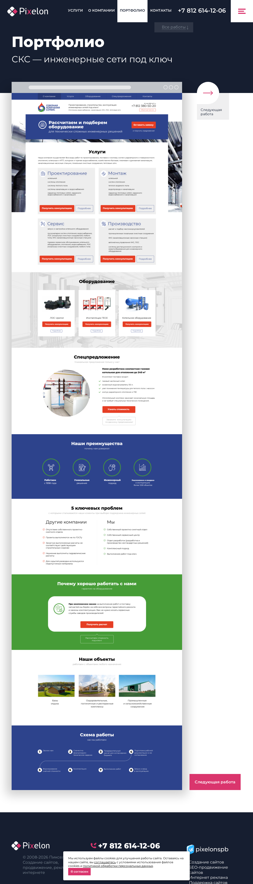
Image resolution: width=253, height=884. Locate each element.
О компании (101, 10)
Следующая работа (211, 112)
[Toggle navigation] (242, 11)
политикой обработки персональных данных (118, 866)
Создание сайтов (206, 862)
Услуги (75, 10)
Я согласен (79, 871)
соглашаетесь (105, 862)
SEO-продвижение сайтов (208, 870)
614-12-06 (202, 10)
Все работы (174, 27)
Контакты (160, 10)
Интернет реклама (208, 877)
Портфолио (132, 10)
